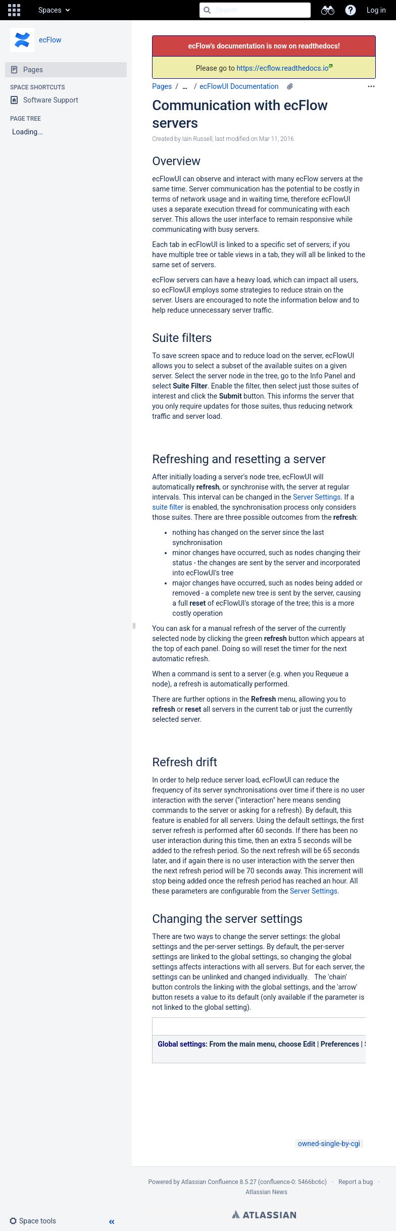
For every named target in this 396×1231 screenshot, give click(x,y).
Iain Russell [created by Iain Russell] (197, 138)
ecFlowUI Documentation (239, 86)
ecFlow (50, 40)
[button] (14, 10)
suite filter (167, 507)
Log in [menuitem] (376, 10)
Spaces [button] (50, 10)
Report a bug (355, 1182)
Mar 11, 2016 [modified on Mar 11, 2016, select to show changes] (276, 138)
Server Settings (316, 497)
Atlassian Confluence (209, 1182)
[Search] (207, 10)
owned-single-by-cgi (329, 1144)
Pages (162, 86)
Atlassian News (266, 1192)
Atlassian (264, 1214)
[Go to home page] (28, 10)
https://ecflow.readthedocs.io (284, 68)
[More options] (371, 86)
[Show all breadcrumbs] (184, 86)
